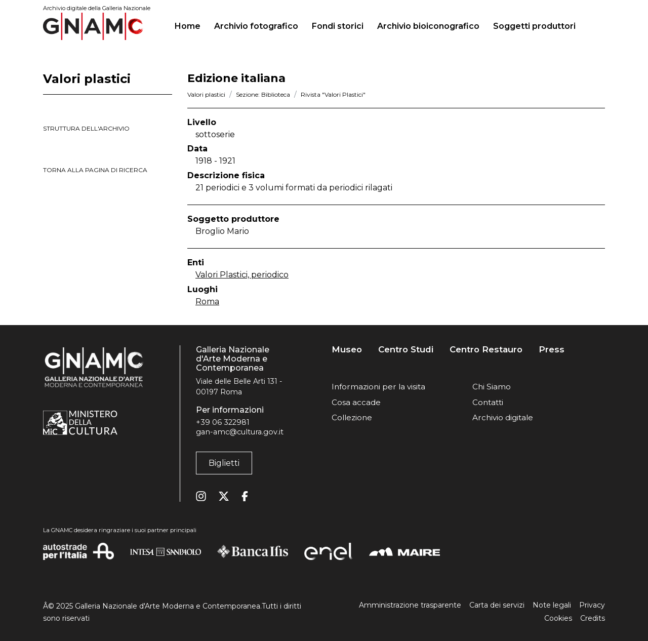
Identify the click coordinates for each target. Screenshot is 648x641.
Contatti (487, 402)
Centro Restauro (486, 349)
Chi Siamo (491, 386)
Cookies (558, 618)
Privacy (592, 605)
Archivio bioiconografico (428, 26)
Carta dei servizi (496, 605)
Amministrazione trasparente (410, 605)
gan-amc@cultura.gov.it (240, 431)
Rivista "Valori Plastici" (333, 94)
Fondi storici (337, 26)
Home (192, 25)
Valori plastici (206, 94)
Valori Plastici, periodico (242, 274)
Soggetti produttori (534, 26)
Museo (347, 349)
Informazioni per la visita (378, 386)
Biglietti (224, 463)
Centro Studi (405, 349)
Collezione (352, 417)
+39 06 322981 (223, 422)
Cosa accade (356, 402)
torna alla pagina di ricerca (95, 170)
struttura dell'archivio (86, 128)
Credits (592, 618)
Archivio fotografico (256, 26)
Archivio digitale (502, 417)
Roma (207, 301)
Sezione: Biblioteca (263, 94)
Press (551, 349)
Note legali (552, 605)
